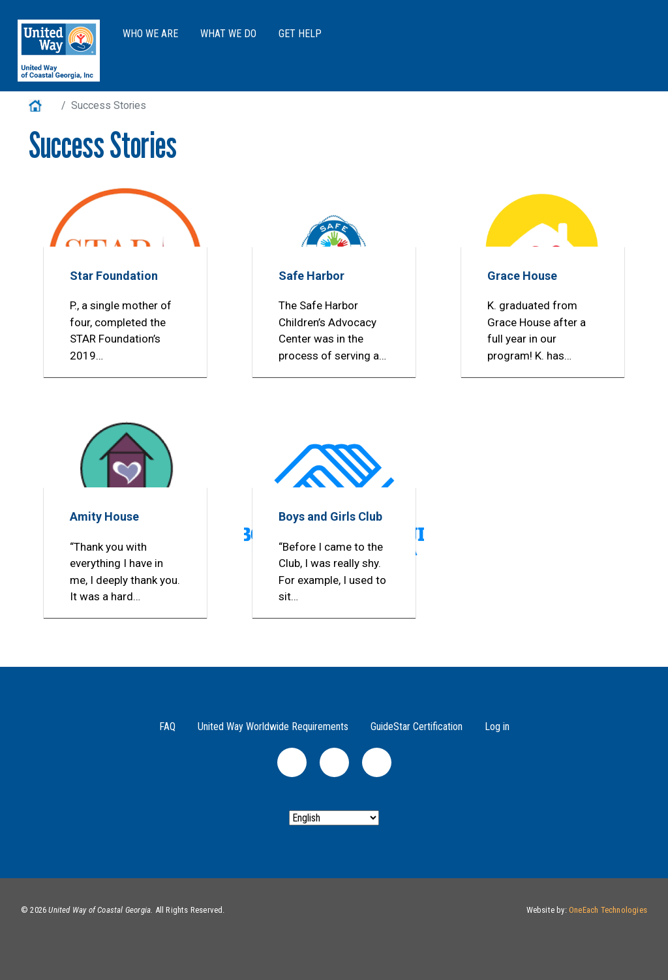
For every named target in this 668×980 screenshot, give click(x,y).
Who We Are (150, 33)
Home (42, 105)
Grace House (522, 276)
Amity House (104, 516)
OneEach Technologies (608, 910)
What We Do (228, 33)
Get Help (300, 33)
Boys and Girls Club (330, 516)
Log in (497, 726)
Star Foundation (114, 276)
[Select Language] (334, 817)
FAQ (167, 726)
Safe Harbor (311, 276)
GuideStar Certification (417, 726)
